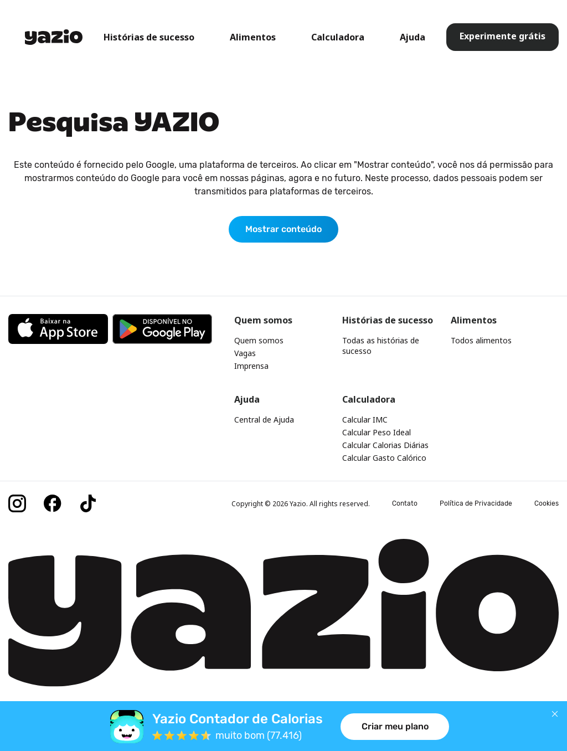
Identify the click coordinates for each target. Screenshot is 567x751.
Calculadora (337, 37)
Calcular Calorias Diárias (385, 445)
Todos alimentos (481, 340)
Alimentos (253, 37)
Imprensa (251, 366)
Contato (404, 503)
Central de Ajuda (264, 419)
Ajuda (412, 37)
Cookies (546, 503)
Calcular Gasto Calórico (384, 457)
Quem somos (259, 340)
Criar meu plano (395, 726)
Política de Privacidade (476, 503)
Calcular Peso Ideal (376, 432)
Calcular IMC (365, 419)
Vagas (245, 353)
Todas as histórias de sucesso (380, 345)
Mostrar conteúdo (283, 229)
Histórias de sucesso (149, 37)
